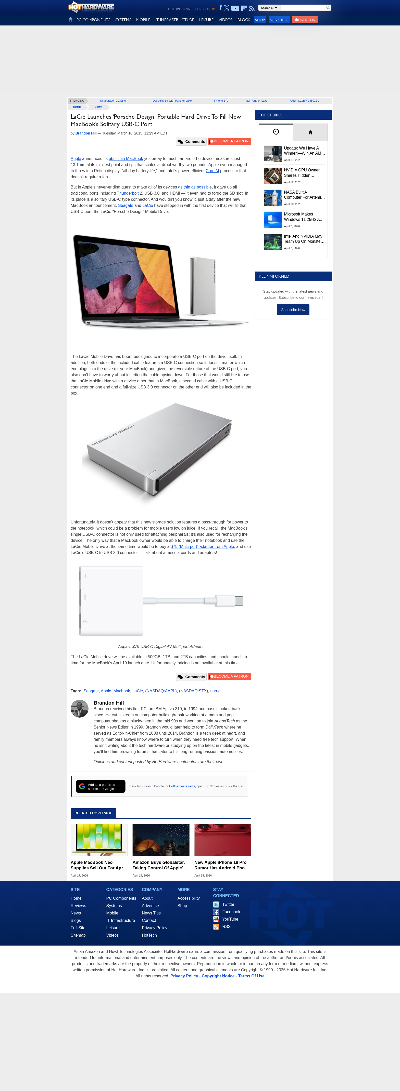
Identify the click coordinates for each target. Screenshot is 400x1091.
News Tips (151, 913)
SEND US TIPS (205, 9)
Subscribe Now (293, 310)
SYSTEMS (123, 19)
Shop (260, 20)
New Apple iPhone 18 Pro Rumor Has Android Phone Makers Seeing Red (222, 865)
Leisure (113, 928)
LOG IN (174, 9)
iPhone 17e (221, 100)
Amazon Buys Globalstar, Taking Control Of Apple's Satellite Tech (159, 865)
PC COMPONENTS (93, 19)
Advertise (150, 906)
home (77, 107)
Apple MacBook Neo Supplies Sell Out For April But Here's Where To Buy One (98, 865)
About (147, 898)
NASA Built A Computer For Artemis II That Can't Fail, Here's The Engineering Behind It (303, 195)
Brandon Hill (109, 703)
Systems (114, 906)
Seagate (125, 205)
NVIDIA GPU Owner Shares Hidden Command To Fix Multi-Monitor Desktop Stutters (304, 173)
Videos (112, 935)
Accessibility (189, 898)
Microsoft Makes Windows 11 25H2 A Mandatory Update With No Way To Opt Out (302, 217)
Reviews (78, 906)
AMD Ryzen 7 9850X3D (305, 100)
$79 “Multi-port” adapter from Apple (202, 546)
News (98, 107)
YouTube (230, 919)
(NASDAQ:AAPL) (161, 691)
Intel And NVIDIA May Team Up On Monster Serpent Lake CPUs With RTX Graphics (303, 239)
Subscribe (279, 20)
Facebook (231, 912)
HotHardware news (182, 786)
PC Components (121, 898)
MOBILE (143, 19)
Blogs (76, 920)
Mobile (112, 913)
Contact (149, 920)
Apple (76, 158)
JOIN (187, 9)
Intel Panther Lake (256, 100)
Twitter (228, 904)
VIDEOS (225, 19)
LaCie (147, 205)
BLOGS (244, 19)
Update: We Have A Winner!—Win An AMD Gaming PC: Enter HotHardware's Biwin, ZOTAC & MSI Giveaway (304, 151)
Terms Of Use (251, 976)
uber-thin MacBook (126, 158)
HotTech (149, 935)
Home (76, 898)
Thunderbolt (128, 193)
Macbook (122, 691)
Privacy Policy (154, 928)
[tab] (276, 132)
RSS (226, 926)
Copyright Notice (218, 976)
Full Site (78, 928)
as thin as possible (195, 187)
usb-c (215, 691)
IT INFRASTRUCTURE (174, 19)
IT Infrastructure (120, 920)
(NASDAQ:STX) (193, 691)
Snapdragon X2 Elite (113, 100)
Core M (212, 171)
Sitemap (78, 935)
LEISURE (206, 19)
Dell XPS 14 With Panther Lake (172, 100)
